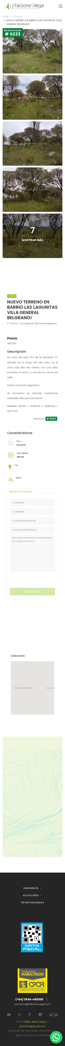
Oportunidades (32, 902)
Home (6, 16)
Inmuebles (31, 888)
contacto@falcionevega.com (33, 1004)
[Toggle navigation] (60, 6)
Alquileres (31, 895)
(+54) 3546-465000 (29, 999)
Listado (17, 16)
